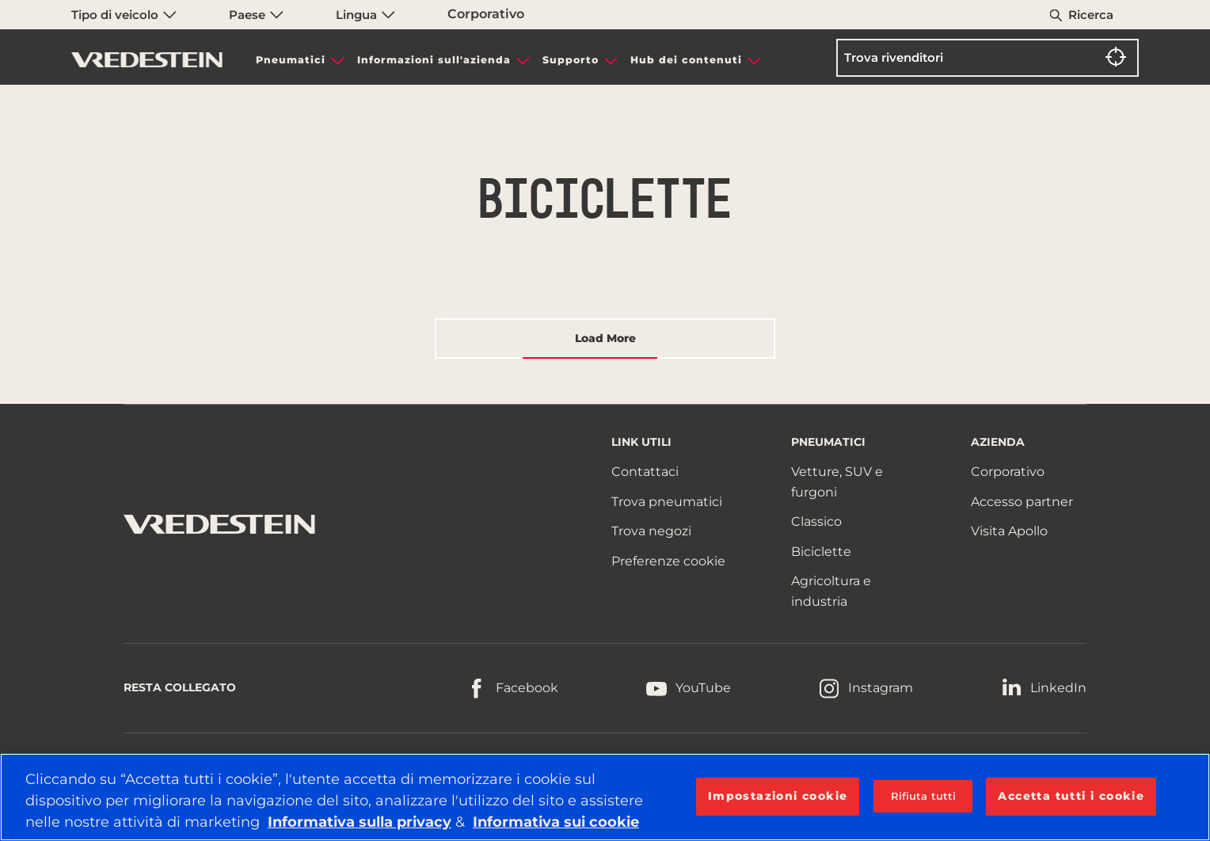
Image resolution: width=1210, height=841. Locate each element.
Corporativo (485, 13)
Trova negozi (651, 530)
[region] (605, 797)
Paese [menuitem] (256, 14)
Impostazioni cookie (778, 796)
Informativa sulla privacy (359, 822)
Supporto (570, 60)
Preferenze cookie (668, 561)
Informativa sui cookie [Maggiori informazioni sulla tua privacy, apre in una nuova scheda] (556, 822)
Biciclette (821, 551)
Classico (816, 521)
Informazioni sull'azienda (434, 60)
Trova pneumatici (666, 501)
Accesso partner (1022, 501)
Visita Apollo (1009, 530)
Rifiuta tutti (924, 796)
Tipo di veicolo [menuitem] (124, 14)
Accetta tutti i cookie (1071, 796)
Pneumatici (290, 60)
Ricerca (1090, 14)
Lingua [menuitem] (365, 14)
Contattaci (645, 471)
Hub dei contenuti (686, 60)
